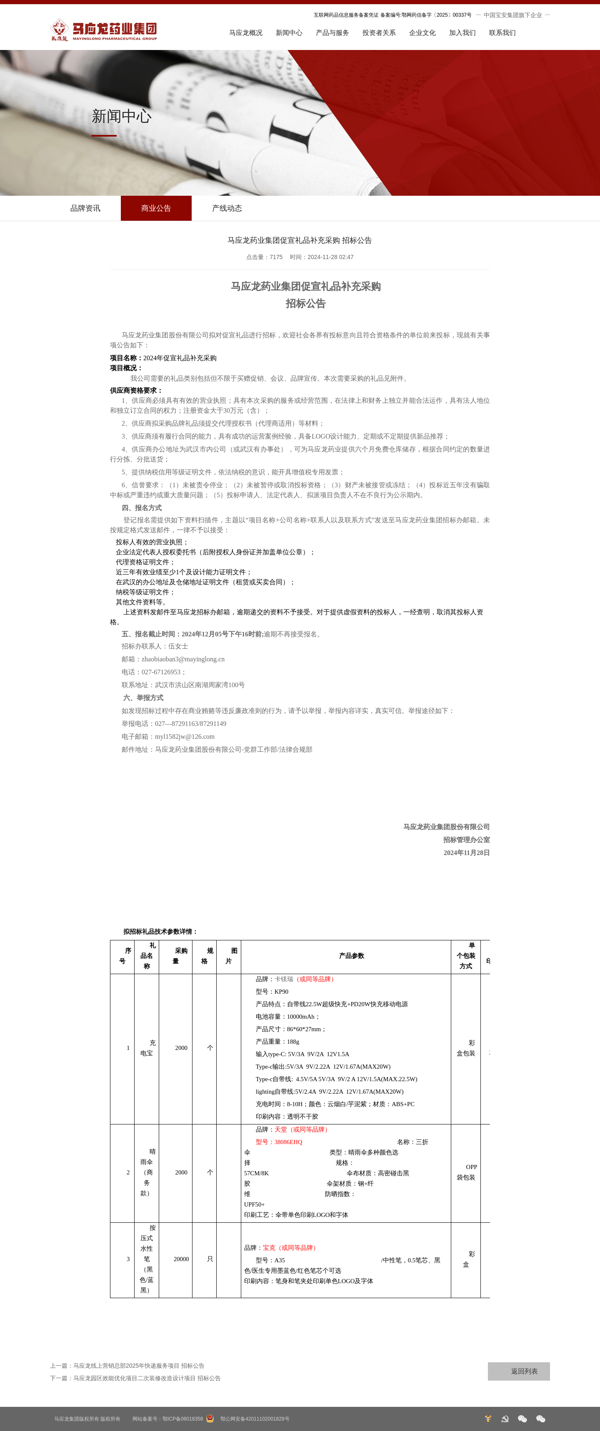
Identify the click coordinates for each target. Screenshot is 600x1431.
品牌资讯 (85, 208)
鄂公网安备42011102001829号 (254, 1419)
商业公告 (156, 208)
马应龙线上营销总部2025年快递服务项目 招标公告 (139, 1365)
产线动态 (227, 208)
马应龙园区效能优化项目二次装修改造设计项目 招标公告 (147, 1378)
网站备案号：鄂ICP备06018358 (167, 1419)
